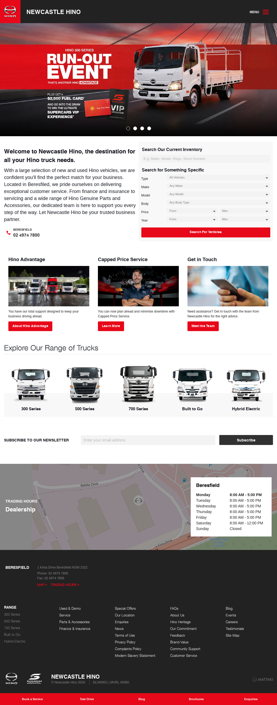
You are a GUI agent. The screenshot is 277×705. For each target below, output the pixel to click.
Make (145, 187)
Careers (232, 622)
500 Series (12, 621)
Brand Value (179, 642)
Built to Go (12, 635)
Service (64, 615)
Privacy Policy (125, 642)
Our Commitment (183, 629)
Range (10, 607)
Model (145, 195)
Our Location (125, 615)
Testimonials (235, 629)
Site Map (232, 635)
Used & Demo (70, 608)
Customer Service (183, 656)
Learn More (111, 326)
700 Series (12, 628)
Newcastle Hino (53, 11)
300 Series (12, 614)
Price (145, 212)
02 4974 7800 (58, 573)
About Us (177, 615)
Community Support (185, 649)
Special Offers (125, 608)
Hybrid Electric (15, 641)
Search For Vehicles (265, 159)
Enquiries (121, 622)
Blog (229, 608)
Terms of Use (125, 635)
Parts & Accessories (74, 622)
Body (145, 204)
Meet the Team (203, 326)
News (119, 629)
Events (231, 615)
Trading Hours (64, 585)
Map (40, 585)
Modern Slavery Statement (135, 656)
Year (144, 220)
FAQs (174, 608)
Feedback (177, 635)
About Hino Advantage (30, 326)
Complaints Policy (128, 649)
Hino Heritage (180, 622)
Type (144, 179)
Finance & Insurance (74, 629)
